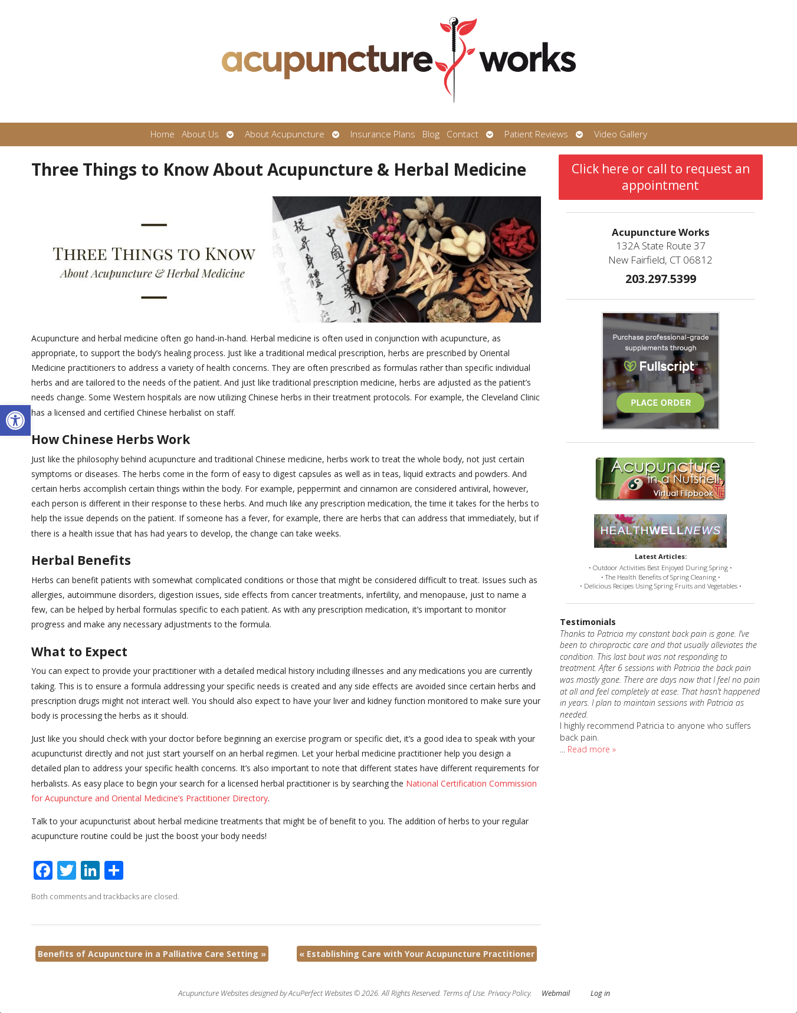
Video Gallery (620, 134)
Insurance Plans (382, 134)
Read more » (592, 749)
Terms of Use (463, 993)
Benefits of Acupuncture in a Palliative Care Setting (152, 953)
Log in (600, 993)
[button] (15, 420)
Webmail (556, 993)
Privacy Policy (509, 993)
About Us (200, 134)
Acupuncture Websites (213, 993)
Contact (462, 134)
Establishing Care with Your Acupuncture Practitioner (416, 953)
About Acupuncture (284, 134)
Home (162, 134)
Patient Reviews (536, 134)
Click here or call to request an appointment (661, 176)
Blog (431, 134)
